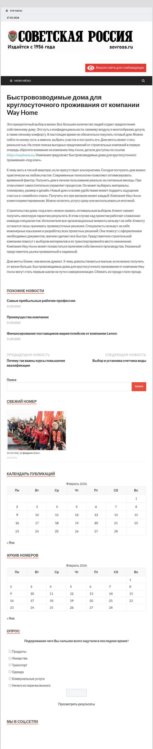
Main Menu (22, 80)
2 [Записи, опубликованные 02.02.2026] (17, 506)
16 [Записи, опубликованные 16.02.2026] (17, 523)
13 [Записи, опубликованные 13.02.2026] (96, 515)
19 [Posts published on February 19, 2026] (72, 600)
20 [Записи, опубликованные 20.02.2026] (96, 523)
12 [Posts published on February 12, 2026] (72, 593)
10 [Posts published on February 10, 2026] (32, 593)
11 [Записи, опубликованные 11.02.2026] (57, 515)
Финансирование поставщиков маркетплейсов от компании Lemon (62, 333)
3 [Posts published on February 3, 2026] (31, 586)
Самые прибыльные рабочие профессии (41, 300)
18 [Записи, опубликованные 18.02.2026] (57, 523)
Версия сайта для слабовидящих (115, 67)
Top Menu (16, 10)
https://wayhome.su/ (21, 155)
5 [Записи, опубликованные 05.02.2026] (76, 506)
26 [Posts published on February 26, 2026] (72, 607)
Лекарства (19, 658)
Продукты (19, 651)
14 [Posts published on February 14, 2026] (111, 593)
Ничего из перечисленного (31, 685)
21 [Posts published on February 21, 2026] (111, 600)
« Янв (11, 542)
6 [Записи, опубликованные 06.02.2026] (96, 506)
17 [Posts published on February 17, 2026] (32, 600)
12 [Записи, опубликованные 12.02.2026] (76, 515)
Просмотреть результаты (76, 704)
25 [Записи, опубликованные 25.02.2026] (57, 531)
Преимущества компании (28, 317)
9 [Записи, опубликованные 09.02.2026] (17, 515)
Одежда (18, 672)
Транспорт (19, 665)
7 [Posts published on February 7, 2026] (110, 586)
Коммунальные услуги (28, 678)
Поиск (11, 380)
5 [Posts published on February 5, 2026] (71, 586)
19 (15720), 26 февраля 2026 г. (23, 453)
